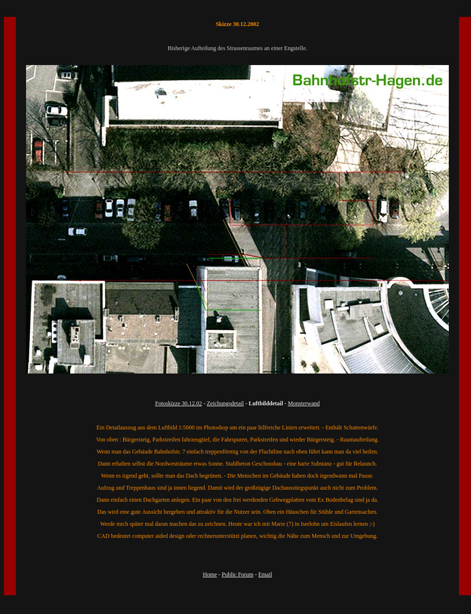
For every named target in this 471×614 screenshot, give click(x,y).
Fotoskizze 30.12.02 (178, 403)
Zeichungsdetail (225, 403)
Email (265, 574)
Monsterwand (304, 403)
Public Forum (237, 574)
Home (210, 574)
